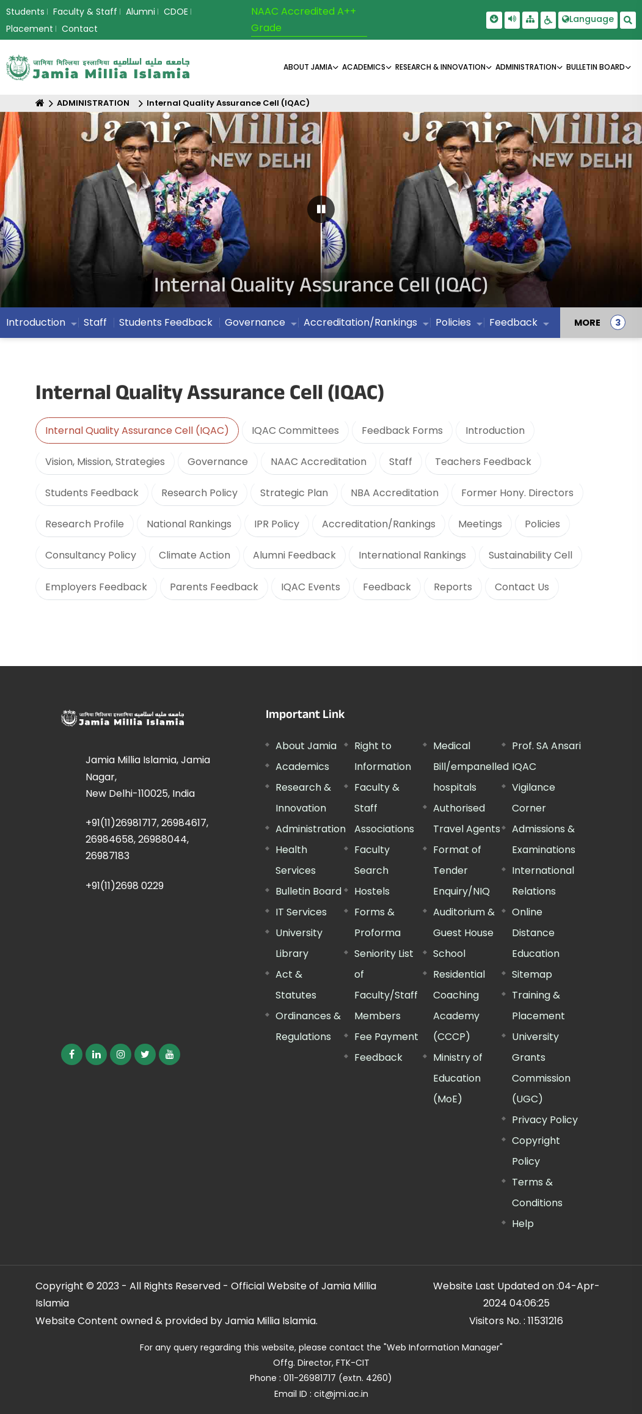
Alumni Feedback (294, 555)
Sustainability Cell (530, 555)
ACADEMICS (363, 67)
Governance (218, 462)
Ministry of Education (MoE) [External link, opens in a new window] (458, 1078)
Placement (29, 29)
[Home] (40, 103)
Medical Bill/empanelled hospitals (471, 766)
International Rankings (412, 555)
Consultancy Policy (90, 555)
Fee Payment (386, 1037)
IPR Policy (276, 524)
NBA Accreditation (395, 493)
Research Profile (84, 524)
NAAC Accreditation (319, 462)
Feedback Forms (402, 430)
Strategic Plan (294, 493)
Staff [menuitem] (95, 322)
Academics (302, 767)
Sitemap (532, 974)
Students (25, 11)
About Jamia (307, 67)
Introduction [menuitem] (35, 322)
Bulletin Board (308, 891)
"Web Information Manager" (443, 1347)
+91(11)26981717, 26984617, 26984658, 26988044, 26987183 (147, 839)
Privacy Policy (545, 1120)
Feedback (387, 587)
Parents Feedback (214, 587)
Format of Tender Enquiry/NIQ (461, 870)
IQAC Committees (295, 430)
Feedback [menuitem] (513, 322)
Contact (80, 29)
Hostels (372, 891)
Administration (310, 829)
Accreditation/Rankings (379, 524)
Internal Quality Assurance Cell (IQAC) (228, 103)
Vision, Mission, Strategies (105, 462)
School (449, 954)
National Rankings (189, 524)
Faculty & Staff (85, 11)
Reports (453, 587)
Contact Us (522, 587)
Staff (400, 462)
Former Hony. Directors (517, 493)
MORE (587, 323)
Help (523, 1224)
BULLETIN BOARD (595, 67)
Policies (542, 524)
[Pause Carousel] (321, 209)
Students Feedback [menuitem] (166, 322)
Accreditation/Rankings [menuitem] (360, 322)
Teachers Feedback (483, 462)
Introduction (495, 430)
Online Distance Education (536, 933)
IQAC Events (310, 587)
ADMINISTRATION (525, 67)
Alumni (140, 11)
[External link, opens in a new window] (71, 1054)
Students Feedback (92, 493)
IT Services (301, 912)
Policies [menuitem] (453, 322)
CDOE (176, 11)
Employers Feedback (96, 587)
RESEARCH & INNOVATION (440, 67)
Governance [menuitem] (255, 322)
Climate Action (194, 555)
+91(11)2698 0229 (125, 886)
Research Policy (199, 493)
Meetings (480, 524)
